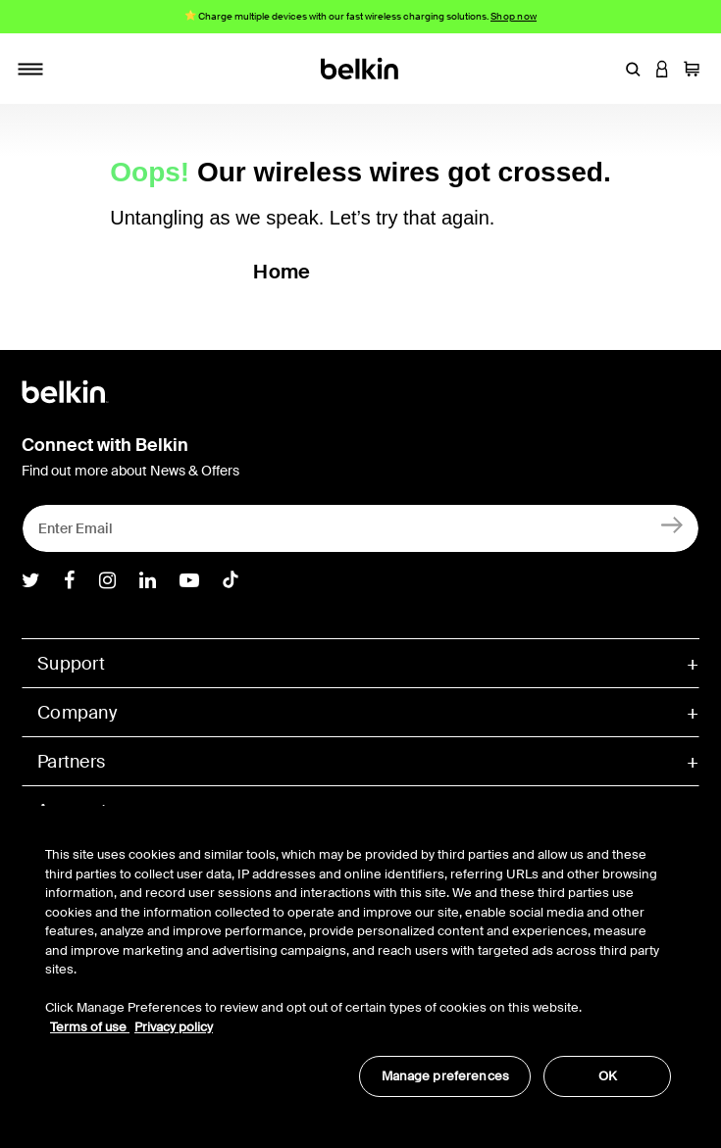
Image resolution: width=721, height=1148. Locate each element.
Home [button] (281, 271)
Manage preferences (445, 1076)
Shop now (513, 16)
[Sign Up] (672, 524)
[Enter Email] (360, 528)
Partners (71, 762)
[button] (632, 68)
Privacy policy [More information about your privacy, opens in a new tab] (173, 1027)
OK (607, 1076)
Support (71, 663)
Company (77, 712)
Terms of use (89, 1027)
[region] (358, 961)
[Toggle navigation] (30, 68)
